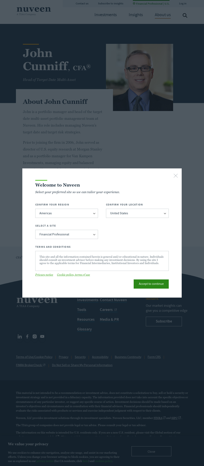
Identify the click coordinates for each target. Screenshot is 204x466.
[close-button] (176, 176)
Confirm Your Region (52, 204)
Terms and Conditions (53, 247)
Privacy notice (44, 274)
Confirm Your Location (124, 204)
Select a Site (45, 226)
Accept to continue (151, 284)
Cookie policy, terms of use (73, 274)
